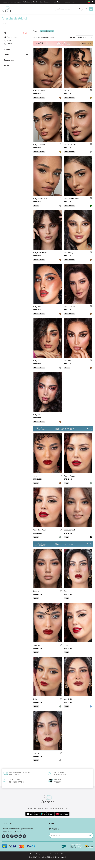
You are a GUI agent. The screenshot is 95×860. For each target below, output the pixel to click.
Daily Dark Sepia (39, 90)
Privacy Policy (35, 854)
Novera (36, 591)
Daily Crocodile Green (71, 198)
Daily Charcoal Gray (40, 198)
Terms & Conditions (47, 854)
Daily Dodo (37, 306)
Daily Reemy (68, 252)
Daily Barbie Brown (40, 252)
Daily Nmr (67, 360)
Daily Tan (36, 414)
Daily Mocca (68, 90)
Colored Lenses (47, 31)
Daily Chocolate (69, 306)
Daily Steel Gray (69, 144)
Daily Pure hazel (39, 144)
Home (4, 23)
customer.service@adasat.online (20, 828)
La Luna (36, 699)
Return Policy (60, 854)
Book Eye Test (69, 2)
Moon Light (68, 699)
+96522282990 (14, 831)
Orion (66, 645)
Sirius (66, 591)
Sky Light (36, 645)
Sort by (72, 37)
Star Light (37, 753)
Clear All (25, 33)
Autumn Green (69, 476)
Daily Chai (36, 360)
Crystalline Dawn (39, 530)
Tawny (35, 476)
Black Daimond (69, 530)
